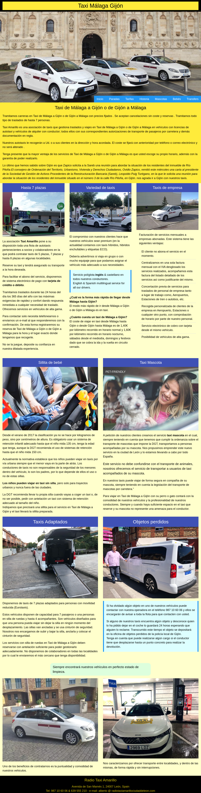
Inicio (100, 99)
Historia (144, 99)
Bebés (177, 99)
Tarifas (129, 99)
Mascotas (161, 99)
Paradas (114, 99)
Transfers (192, 99)
